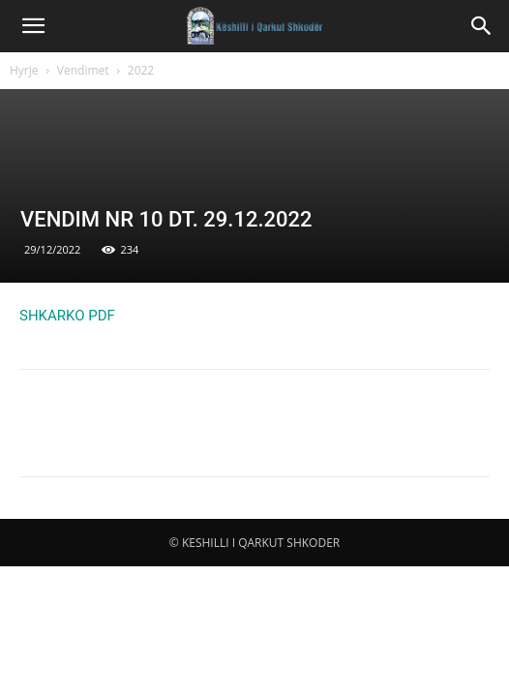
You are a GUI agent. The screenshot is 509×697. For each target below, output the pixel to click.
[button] (33, 26)
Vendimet (83, 70)
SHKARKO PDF (67, 315)
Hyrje (24, 70)
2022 (141, 70)
